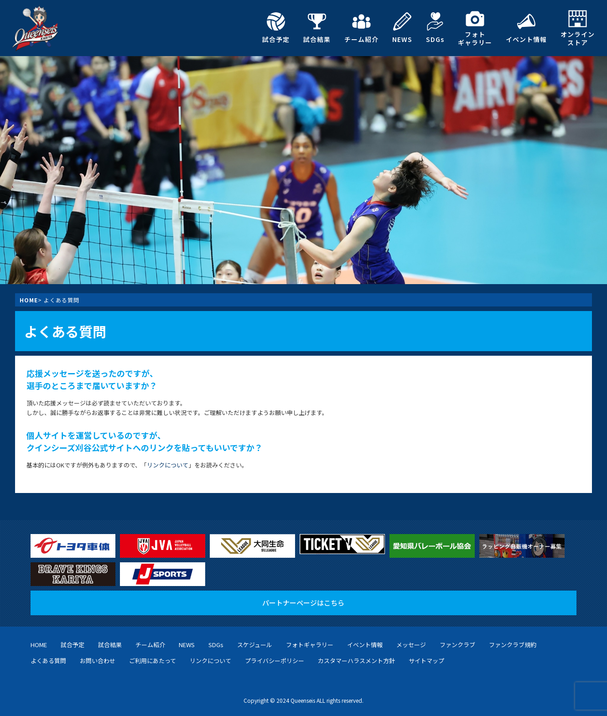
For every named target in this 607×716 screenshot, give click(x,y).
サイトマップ (426, 660)
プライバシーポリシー (274, 660)
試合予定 (276, 27)
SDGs (435, 27)
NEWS (402, 27)
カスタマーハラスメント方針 (356, 660)
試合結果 (317, 27)
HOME (29, 300)
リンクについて (167, 465)
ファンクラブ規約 (512, 644)
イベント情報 (526, 27)
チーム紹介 (361, 27)
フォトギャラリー (475, 28)
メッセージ (411, 644)
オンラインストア (577, 28)
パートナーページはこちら (303, 602)
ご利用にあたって (152, 660)
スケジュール (254, 644)
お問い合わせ (97, 660)
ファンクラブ (457, 644)
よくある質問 (48, 660)
